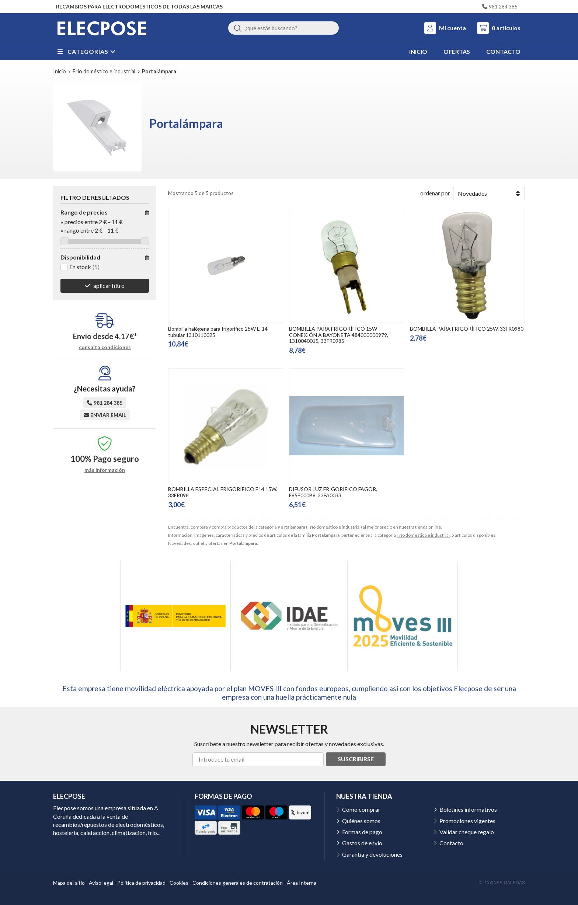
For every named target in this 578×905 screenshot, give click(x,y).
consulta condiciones (105, 347)
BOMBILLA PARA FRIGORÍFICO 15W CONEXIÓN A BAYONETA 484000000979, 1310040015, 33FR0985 (338, 335)
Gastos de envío (362, 842)
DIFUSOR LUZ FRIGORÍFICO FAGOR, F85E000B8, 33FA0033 (333, 492)
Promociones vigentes (467, 820)
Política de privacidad (141, 883)
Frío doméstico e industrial (423, 535)
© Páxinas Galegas (502, 882)
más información (104, 470)
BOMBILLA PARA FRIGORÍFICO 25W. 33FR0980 (466, 329)
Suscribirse (356, 758)
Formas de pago (362, 831)
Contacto (451, 842)
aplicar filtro (109, 285)
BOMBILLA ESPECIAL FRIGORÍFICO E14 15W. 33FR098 (222, 492)
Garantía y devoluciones (372, 854)
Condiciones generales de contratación (237, 883)
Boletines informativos (468, 809)
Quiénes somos (361, 820)
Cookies (179, 883)
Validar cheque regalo (466, 831)
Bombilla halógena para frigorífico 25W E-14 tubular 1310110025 (218, 332)
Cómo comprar (361, 809)
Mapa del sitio (69, 883)
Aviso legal (101, 883)
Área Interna (301, 883)
